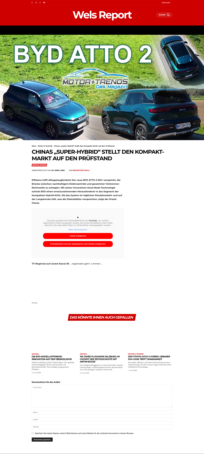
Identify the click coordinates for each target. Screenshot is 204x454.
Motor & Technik (45, 146)
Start (34, 146)
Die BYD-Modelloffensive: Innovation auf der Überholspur (53, 358)
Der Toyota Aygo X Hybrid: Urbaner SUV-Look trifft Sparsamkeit (144, 359)
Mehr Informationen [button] (78, 230)
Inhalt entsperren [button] (78, 236)
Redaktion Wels (81, 170)
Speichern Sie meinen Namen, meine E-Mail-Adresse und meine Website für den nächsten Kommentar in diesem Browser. (84, 433)
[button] (153, 15)
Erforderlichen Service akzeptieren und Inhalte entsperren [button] (78, 244)
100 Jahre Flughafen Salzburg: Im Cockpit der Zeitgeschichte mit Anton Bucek (101, 359)
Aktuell (35, 354)
